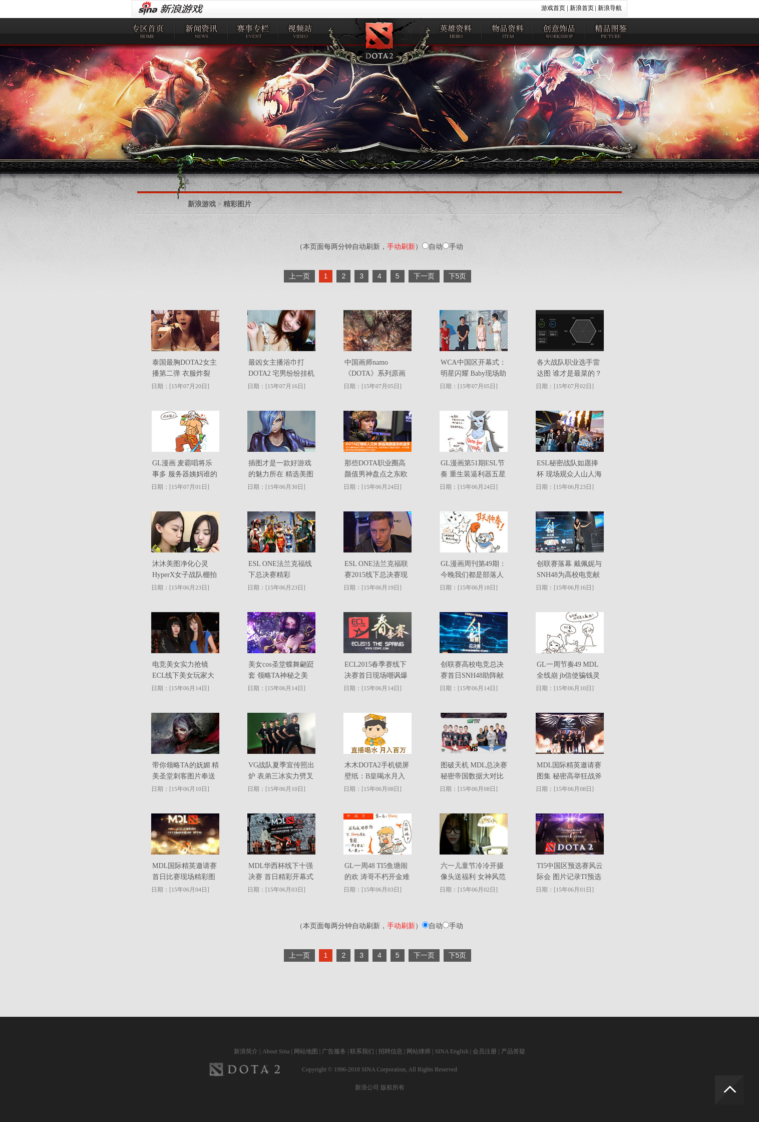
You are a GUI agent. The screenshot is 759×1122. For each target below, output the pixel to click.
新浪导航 (610, 8)
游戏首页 (553, 8)
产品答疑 (513, 1051)
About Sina (275, 1051)
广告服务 (334, 1051)
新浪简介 (246, 1051)
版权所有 (393, 1087)
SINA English (452, 1051)
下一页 (424, 276)
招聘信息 (390, 1051)
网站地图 (306, 1051)
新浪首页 (582, 8)
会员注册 (485, 1051)
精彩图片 (237, 204)
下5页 (458, 276)
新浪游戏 (202, 204)
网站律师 (419, 1051)
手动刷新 (401, 246)
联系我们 (362, 1051)
